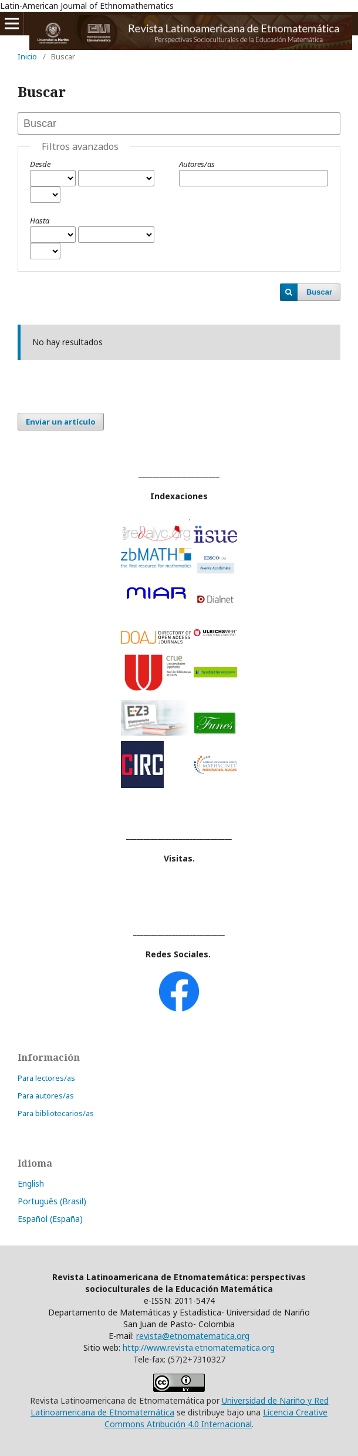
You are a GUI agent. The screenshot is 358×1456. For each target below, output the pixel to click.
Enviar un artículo (61, 421)
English (31, 1183)
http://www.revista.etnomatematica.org (199, 1347)
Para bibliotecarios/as (56, 1113)
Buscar (319, 292)
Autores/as (197, 164)
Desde (40, 164)
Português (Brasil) (52, 1201)
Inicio (27, 56)
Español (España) (50, 1218)
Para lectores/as (46, 1078)
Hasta (39, 220)
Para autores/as (46, 1095)
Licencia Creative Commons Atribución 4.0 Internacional (215, 1418)
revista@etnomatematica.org (192, 1335)
